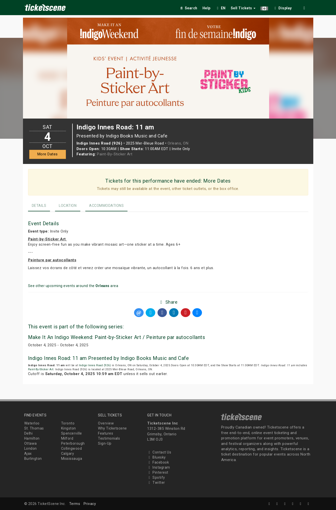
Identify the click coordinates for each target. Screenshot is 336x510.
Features (105, 433)
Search (188, 8)
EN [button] (221, 8)
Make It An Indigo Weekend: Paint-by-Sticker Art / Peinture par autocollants (116, 337)
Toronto (68, 423)
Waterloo (32, 423)
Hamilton (32, 438)
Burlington (33, 459)
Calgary (67, 453)
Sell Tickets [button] (243, 8)
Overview (106, 423)
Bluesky (156, 457)
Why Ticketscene (112, 428)
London (30, 448)
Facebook (158, 462)
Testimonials (109, 438)
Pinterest (157, 472)
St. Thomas (34, 428)
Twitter (156, 482)
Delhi (28, 433)
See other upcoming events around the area (73, 286)
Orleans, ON (178, 143)
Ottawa (30, 443)
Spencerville (71, 433)
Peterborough (73, 443)
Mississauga (71, 459)
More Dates (47, 154)
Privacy (90, 504)
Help (206, 8)
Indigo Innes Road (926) (95, 365)
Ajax (28, 453)
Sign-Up (105, 443)
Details (39, 206)
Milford (67, 438)
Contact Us (159, 452)
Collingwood (71, 448)
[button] (264, 7)
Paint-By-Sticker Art (114, 154)
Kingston (68, 428)
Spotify (156, 477)
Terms (74, 504)
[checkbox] (282, 7)
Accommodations (106, 206)
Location (67, 206)
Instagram (158, 467)
